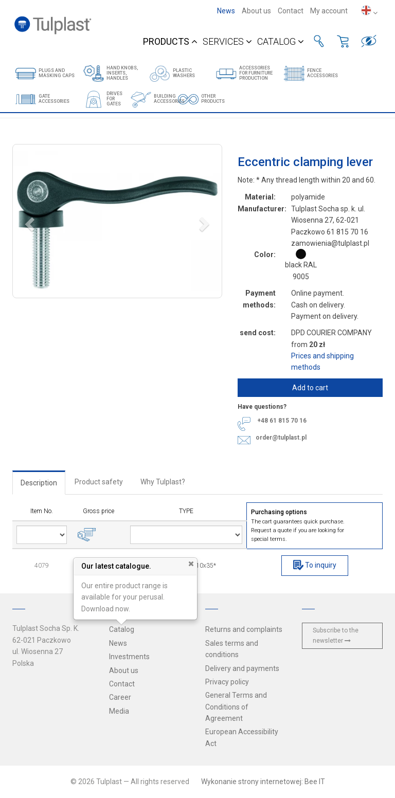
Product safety (99, 482)
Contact (290, 11)
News (226, 11)
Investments (129, 656)
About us (256, 11)
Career (120, 697)
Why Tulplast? (162, 482)
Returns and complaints (243, 629)
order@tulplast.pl (281, 437)
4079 (41, 565)
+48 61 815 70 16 (282, 421)
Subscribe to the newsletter (335, 635)
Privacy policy (227, 682)
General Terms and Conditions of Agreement (236, 706)
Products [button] (170, 41)
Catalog (280, 41)
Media (119, 711)
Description (39, 483)
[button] (117, 221)
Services (227, 41)
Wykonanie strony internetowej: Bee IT (263, 781)
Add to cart (310, 388)
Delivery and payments (242, 668)
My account (329, 11)
